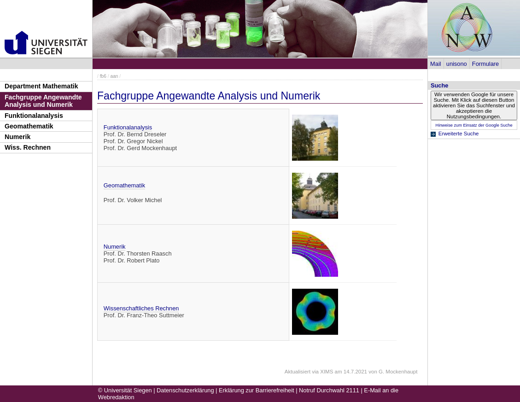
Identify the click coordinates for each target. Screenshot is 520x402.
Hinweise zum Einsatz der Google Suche (473, 125)
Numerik (17, 136)
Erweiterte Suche (458, 133)
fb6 (103, 76)
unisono (456, 63)
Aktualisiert (297, 371)
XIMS (326, 371)
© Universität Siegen (125, 390)
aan (114, 76)
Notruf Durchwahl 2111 (329, 390)
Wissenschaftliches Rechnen (141, 308)
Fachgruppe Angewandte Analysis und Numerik (43, 101)
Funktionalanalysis (34, 115)
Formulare (485, 63)
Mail (435, 63)
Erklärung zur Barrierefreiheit (256, 390)
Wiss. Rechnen (28, 147)
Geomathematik (29, 126)
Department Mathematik (41, 86)
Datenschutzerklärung (185, 390)
